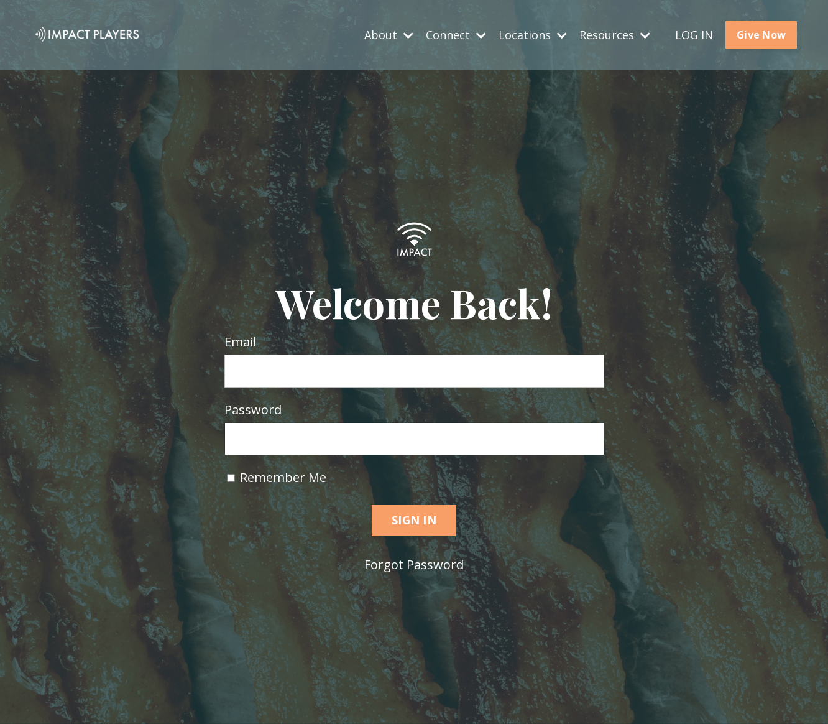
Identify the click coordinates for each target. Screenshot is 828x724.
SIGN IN (414, 520)
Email (240, 341)
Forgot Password (414, 564)
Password (253, 409)
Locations (533, 34)
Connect (456, 34)
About (388, 34)
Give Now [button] (761, 35)
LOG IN (694, 34)
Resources (614, 34)
